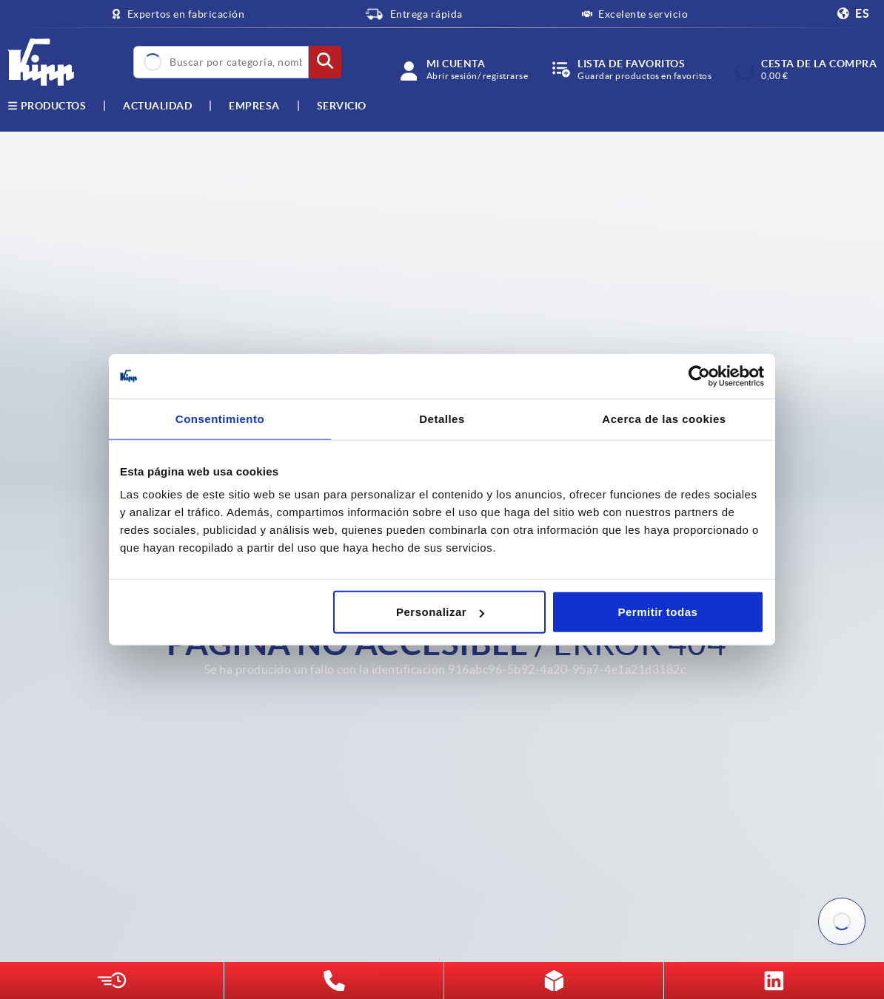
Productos (46, 106)
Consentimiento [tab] (219, 418)
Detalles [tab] (442, 418)
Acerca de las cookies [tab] (664, 418)
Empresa (254, 106)
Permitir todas (658, 612)
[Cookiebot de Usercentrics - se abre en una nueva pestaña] (699, 376)
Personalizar (440, 612)
